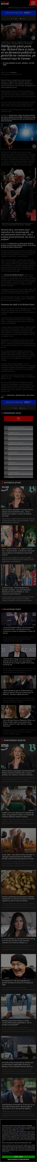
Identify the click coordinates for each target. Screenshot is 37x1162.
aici (17, 1136)
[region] (18, 1140)
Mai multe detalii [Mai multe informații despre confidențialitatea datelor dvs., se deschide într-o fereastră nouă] (20, 1130)
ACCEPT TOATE (18, 1157)
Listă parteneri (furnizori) (7, 1152)
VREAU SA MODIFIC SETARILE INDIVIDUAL (18, 1159)
